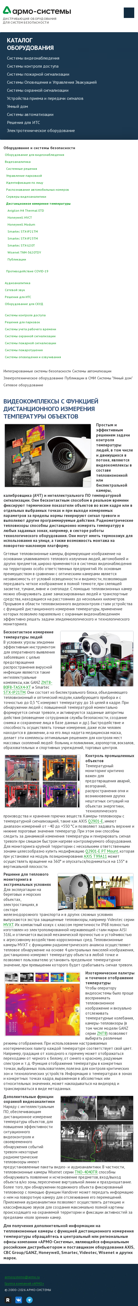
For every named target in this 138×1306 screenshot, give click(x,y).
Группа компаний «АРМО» (24, 1283)
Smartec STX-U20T (21, 245)
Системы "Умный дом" (115, 378)
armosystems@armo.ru (22, 1277)
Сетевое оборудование (23, 385)
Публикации (17, 259)
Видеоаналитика (18, 162)
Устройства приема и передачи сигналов (45, 98)
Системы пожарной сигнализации (38, 74)
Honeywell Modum (21, 224)
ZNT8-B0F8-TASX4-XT (27, 685)
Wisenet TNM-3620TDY (24, 252)
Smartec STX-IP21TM (23, 231)
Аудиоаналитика (17, 283)
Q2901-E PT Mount (101, 851)
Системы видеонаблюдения (33, 58)
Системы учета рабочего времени (30, 329)
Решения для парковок (22, 322)
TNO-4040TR (86, 1172)
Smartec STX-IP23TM (23, 238)
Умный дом (17, 106)
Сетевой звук (15, 290)
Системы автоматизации (30, 114)
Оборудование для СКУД (24, 304)
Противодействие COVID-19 (27, 271)
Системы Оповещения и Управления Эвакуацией (52, 82)
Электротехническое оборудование (41, 130)
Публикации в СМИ (80, 378)
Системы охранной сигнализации (37, 90)
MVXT (8, 924)
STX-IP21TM (14, 692)
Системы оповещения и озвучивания (33, 357)
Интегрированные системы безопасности (37, 371)
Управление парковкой (24, 176)
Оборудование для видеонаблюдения (34, 155)
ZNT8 (102, 1033)
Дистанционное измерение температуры (38, 203)
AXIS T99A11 (95, 856)
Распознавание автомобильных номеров (37, 190)
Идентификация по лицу (24, 183)
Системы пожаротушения (24, 350)
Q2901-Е (95, 821)
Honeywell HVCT (20, 217)
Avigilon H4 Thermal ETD (26, 210)
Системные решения (21, 169)
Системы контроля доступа (33, 66)
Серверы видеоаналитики (26, 197)
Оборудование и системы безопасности (39, 147)
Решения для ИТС (23, 122)
